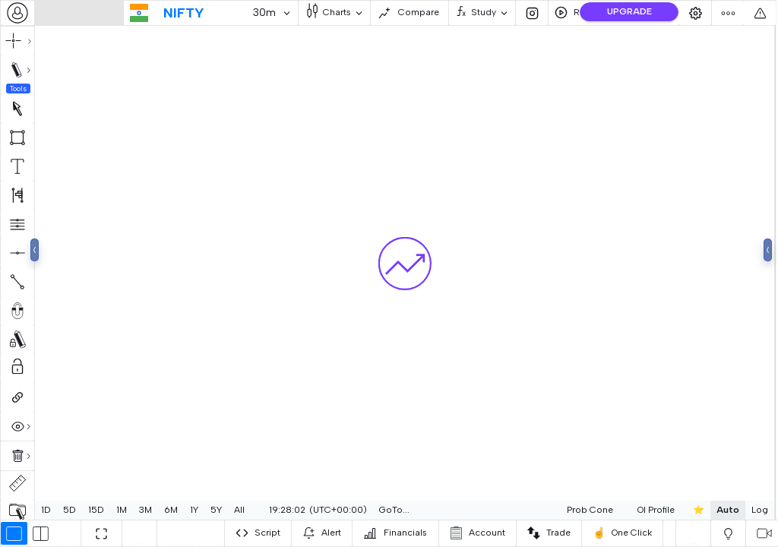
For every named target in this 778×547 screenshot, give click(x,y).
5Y (216, 509)
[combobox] (17, 13)
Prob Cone (553, 509)
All (239, 509)
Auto (691, 509)
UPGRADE (629, 11)
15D (96, 509)
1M (121, 509)
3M (145, 509)
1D (46, 509)
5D (69, 509)
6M (171, 509)
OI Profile (619, 509)
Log (723, 509)
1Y (194, 509)
